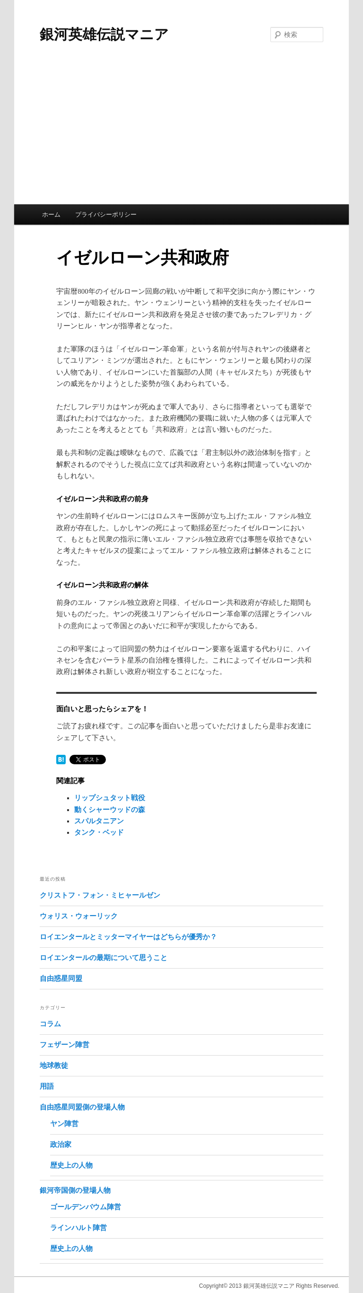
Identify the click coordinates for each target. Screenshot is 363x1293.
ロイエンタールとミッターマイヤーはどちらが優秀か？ (128, 937)
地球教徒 (54, 1065)
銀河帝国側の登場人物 (75, 1190)
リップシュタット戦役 (109, 798)
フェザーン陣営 (64, 1044)
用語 (47, 1086)
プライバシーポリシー (106, 214)
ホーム (51, 214)
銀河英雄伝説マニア (104, 34)
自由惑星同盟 (61, 978)
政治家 (60, 1144)
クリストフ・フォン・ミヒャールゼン (100, 895)
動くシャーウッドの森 (109, 809)
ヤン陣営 (64, 1123)
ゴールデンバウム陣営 (85, 1207)
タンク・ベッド (99, 832)
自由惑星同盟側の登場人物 (82, 1107)
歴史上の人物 (71, 1165)
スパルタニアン (99, 821)
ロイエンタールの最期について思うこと (103, 957)
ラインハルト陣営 (78, 1228)
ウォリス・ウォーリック (79, 916)
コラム (50, 1024)
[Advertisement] (181, 133)
